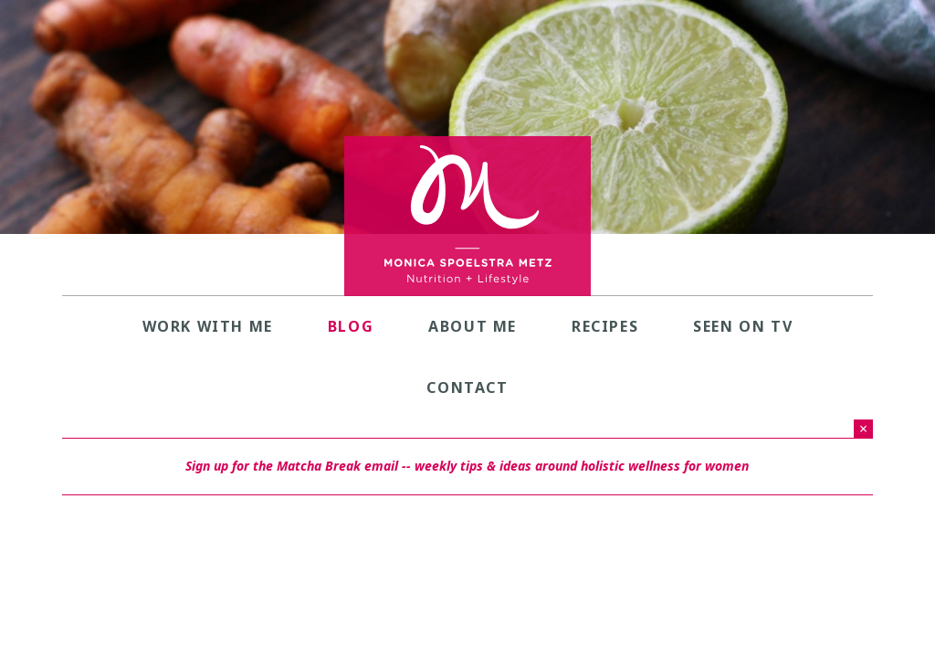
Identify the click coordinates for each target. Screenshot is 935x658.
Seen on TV (743, 326)
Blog (350, 326)
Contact (467, 387)
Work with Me (207, 326)
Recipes (605, 326)
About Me (472, 326)
